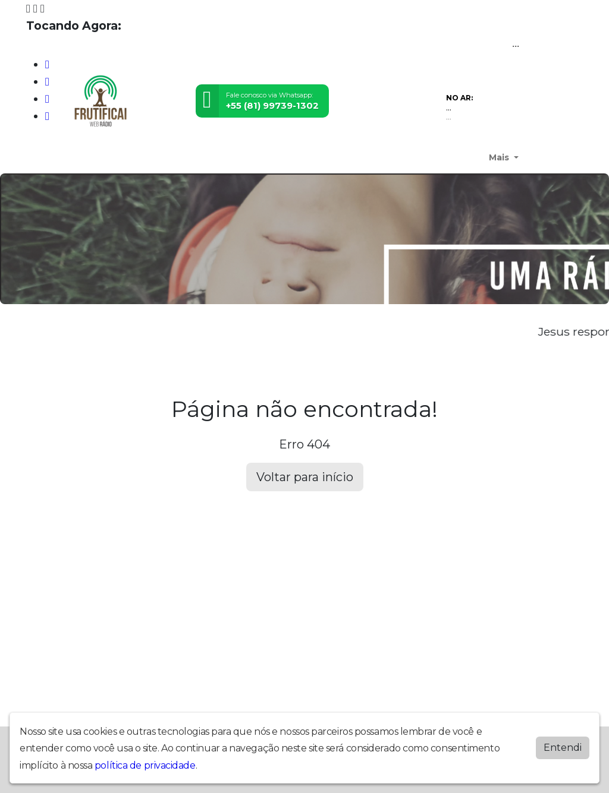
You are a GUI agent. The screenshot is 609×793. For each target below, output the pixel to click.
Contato (466, 157)
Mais (500, 157)
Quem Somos (89, 157)
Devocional (149, 157)
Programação (252, 157)
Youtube (198, 157)
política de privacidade (145, 765)
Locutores (384, 157)
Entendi (563, 747)
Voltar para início (304, 477)
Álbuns (427, 157)
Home (41, 157)
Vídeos (341, 157)
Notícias (303, 157)
